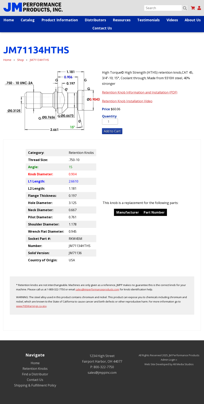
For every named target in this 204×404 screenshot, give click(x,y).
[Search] (166, 8)
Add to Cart (112, 131)
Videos (172, 20)
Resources (121, 20)
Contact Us (102, 28)
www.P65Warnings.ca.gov (31, 306)
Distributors (95, 20)
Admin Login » (169, 359)
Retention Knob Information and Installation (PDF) (139, 92)
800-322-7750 (104, 367)
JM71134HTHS (39, 60)
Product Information (59, 20)
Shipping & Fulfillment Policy (35, 385)
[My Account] (199, 8)
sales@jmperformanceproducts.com (97, 289)
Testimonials (148, 20)
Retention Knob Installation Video (127, 101)
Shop (20, 60)
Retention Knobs (35, 368)
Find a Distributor (35, 374)
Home (8, 20)
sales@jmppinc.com (102, 372)
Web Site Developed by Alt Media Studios (169, 364)
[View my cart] (192, 8)
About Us (193, 20)
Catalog (27, 20)
